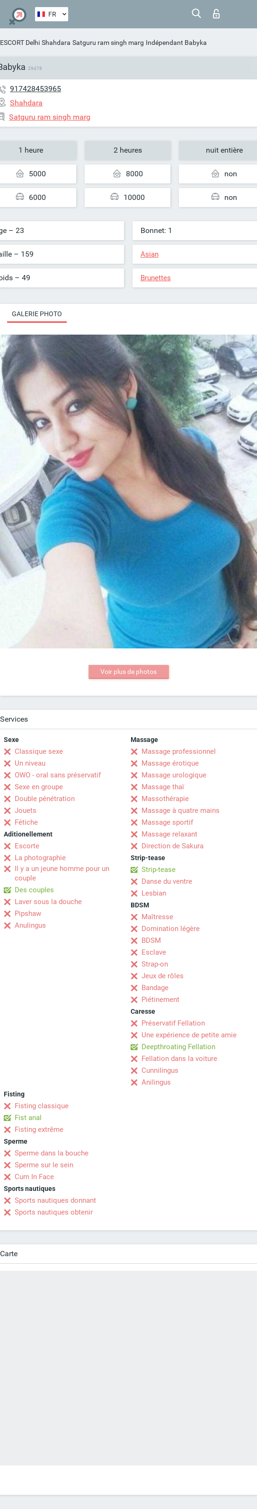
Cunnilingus (160, 1070)
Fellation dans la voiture (179, 1058)
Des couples (34, 890)
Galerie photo (37, 314)
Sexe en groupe (39, 787)
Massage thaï (163, 787)
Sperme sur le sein (44, 1165)
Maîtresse (157, 917)
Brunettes (156, 278)
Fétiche (26, 822)
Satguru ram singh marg (108, 42)
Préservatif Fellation (173, 1023)
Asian (150, 254)
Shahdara (56, 42)
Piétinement (160, 999)
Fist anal (28, 1117)
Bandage (155, 987)
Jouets (25, 810)
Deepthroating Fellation (178, 1047)
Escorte (27, 846)
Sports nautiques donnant (55, 1200)
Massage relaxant (169, 834)
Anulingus (30, 925)
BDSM (151, 940)
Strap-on (155, 964)
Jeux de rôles (163, 976)
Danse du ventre (167, 881)
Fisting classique (42, 1106)
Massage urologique (174, 775)
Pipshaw (28, 913)
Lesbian (154, 893)
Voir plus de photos (128, 671)
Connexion (216, 14)
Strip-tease (159, 869)
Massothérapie (165, 798)
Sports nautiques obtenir (54, 1212)
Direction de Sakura (173, 846)
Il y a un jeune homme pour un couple (62, 873)
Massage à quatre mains (181, 810)
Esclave (154, 952)
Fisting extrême (39, 1129)
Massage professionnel (179, 751)
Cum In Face (34, 1177)
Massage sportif (167, 822)
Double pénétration (45, 798)
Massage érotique (170, 763)
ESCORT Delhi (20, 42)
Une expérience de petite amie (189, 1035)
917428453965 (35, 88)
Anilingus (156, 1082)
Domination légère (171, 928)
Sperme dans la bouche (52, 1153)
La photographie (40, 858)
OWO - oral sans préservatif (58, 775)
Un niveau (30, 763)
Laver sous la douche (48, 901)
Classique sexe (39, 751)
